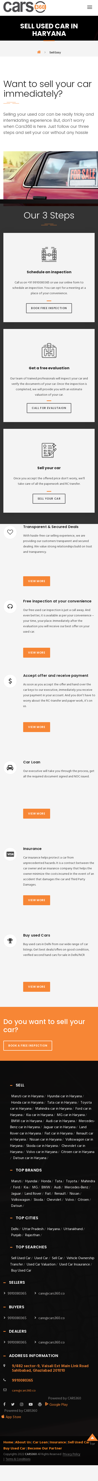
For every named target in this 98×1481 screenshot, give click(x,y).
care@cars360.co (51, 1294)
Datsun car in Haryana (29, 1158)
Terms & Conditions (18, 1459)
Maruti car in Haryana (27, 1096)
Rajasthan (32, 1235)
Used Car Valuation (41, 1264)
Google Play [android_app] (56, 1405)
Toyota (71, 1181)
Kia (26, 1187)
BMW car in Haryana (26, 1121)
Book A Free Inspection (27, 1045)
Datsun (16, 1206)
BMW (46, 1187)
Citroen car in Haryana (77, 1152)
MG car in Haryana (71, 1115)
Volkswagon (20, 1200)
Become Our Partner (45, 1448)
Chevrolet (54, 1200)
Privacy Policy (71, 1454)
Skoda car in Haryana (42, 1146)
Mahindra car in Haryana (53, 1109)
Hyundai (31, 1181)
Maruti (16, 1181)
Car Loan (40, 1442)
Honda (46, 1181)
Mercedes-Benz (76, 1187)
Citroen (83, 1200)
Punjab (16, 1235)
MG (35, 1187)
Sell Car (57, 1258)
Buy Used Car (21, 1271)
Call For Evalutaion (49, 408)
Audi (57, 1187)
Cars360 (30, 1454)
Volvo (69, 1200)
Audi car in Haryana (60, 1121)
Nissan (74, 1194)
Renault (60, 1194)
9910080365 (17, 1294)
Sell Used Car (21, 1258)
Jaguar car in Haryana (60, 1127)
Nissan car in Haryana (46, 1140)
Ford (16, 1187)
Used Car (41, 1258)
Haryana (53, 1229)
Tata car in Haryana (62, 1103)
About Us (23, 1442)
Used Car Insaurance (74, 1264)
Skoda (38, 1200)
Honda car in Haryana (27, 1103)
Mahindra (88, 1181)
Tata (58, 1181)
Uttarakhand (73, 1229)
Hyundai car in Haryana (64, 1096)
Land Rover (33, 1194)
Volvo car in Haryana (41, 1152)
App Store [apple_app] (11, 1417)
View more (36, 581)
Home (8, 1442)
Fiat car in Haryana (59, 1134)
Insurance (58, 1442)
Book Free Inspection (49, 308)
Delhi (14, 1229)
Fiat (48, 1194)
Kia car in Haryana (39, 1115)
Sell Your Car (49, 499)
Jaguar (16, 1194)
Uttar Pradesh (33, 1229)
